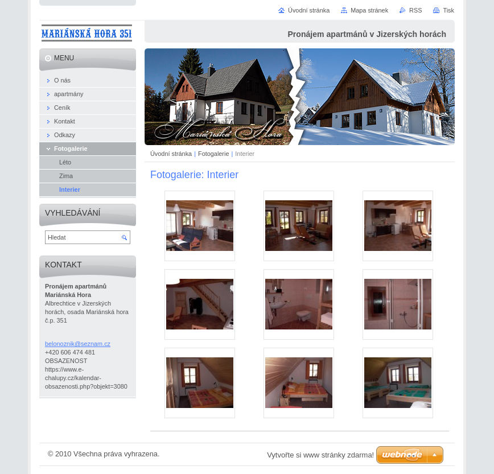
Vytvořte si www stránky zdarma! (320, 455)
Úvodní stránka (171, 153)
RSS (415, 10)
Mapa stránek (369, 10)
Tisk (448, 10)
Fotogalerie (213, 153)
